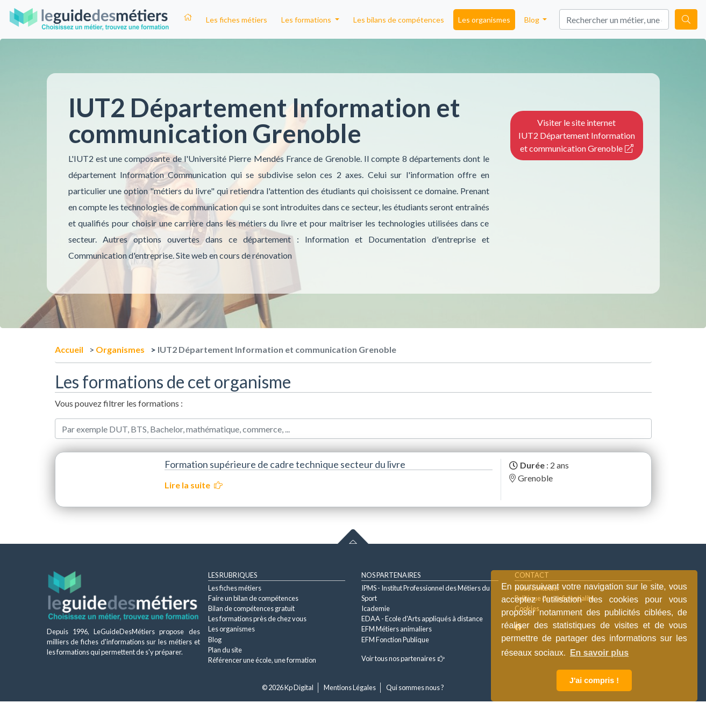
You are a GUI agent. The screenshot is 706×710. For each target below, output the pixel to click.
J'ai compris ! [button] (594, 680)
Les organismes (484, 19)
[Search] (614, 19)
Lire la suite (194, 485)
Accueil (69, 349)
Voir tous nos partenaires (403, 658)
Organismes (120, 349)
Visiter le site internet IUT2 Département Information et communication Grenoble (576, 135)
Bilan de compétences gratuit (251, 608)
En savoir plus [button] (599, 652)
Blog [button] (532, 19)
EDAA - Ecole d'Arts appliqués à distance (422, 618)
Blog (215, 639)
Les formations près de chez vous (257, 618)
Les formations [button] (307, 19)
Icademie (375, 608)
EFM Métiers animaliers (396, 628)
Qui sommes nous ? (415, 687)
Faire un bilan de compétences (253, 598)
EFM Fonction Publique (395, 639)
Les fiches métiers (236, 19)
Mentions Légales (350, 687)
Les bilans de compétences (398, 19)
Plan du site (225, 649)
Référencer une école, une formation (262, 660)
